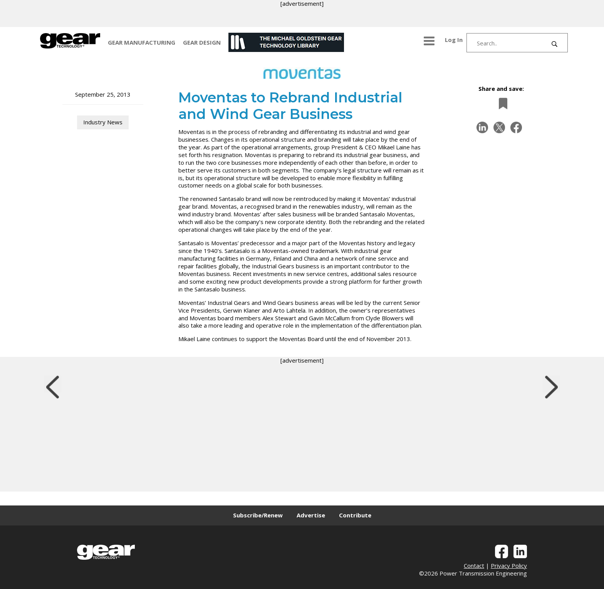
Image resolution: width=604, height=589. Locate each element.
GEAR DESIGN (202, 42)
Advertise (311, 515)
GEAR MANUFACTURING (141, 42)
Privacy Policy (509, 565)
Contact (474, 565)
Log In (454, 40)
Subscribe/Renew (258, 515)
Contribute (355, 515)
